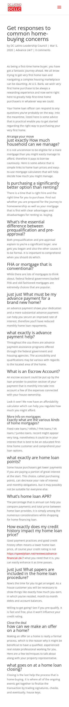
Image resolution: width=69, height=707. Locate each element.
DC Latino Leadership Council (29, 45)
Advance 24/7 (24, 50)
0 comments (42, 50)
